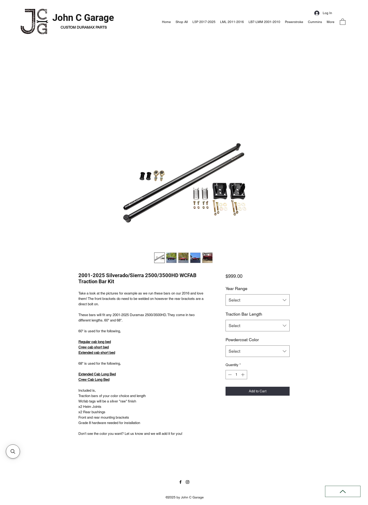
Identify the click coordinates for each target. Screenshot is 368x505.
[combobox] (258, 300)
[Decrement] (229, 374)
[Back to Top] (342, 491)
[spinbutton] (236, 374)
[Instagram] (187, 482)
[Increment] (243, 374)
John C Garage (83, 17)
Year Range (236, 288)
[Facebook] (180, 482)
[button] (342, 21)
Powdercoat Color (242, 339)
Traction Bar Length (244, 314)
